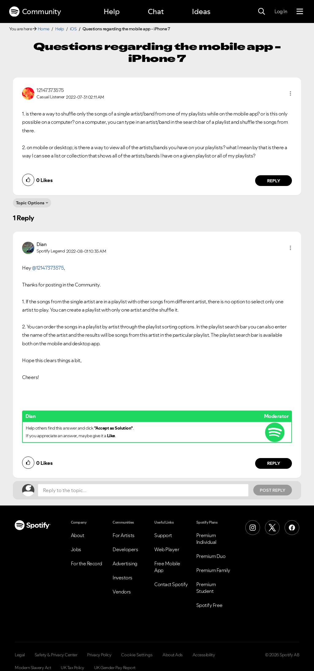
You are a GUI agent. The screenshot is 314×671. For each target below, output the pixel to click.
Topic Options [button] (30, 203)
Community (35, 11)
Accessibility (204, 655)
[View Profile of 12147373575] (50, 90)
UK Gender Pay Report (115, 667)
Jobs (76, 549)
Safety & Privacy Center (56, 655)
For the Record (86, 563)
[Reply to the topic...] (143, 490)
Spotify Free (209, 605)
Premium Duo (211, 556)
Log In (280, 11)
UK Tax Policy (72, 667)
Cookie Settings (137, 655)
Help (112, 11)
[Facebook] (292, 527)
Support (163, 535)
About (77, 535)
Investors (122, 577)
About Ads (173, 655)
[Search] (261, 12)
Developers (125, 549)
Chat (156, 11)
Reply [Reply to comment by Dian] (273, 463)
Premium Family (213, 570)
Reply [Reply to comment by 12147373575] (273, 181)
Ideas (201, 11)
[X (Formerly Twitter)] (272, 527)
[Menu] (300, 11)
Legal (20, 655)
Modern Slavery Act (33, 667)
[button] (290, 93)
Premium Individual (206, 538)
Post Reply (272, 490)
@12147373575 (48, 267)
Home (43, 29)
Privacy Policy (99, 655)
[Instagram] (252, 527)
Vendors (122, 591)
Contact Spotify (171, 584)
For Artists (124, 535)
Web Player (166, 549)
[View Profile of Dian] (41, 244)
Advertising (125, 563)
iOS (73, 29)
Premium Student (206, 587)
